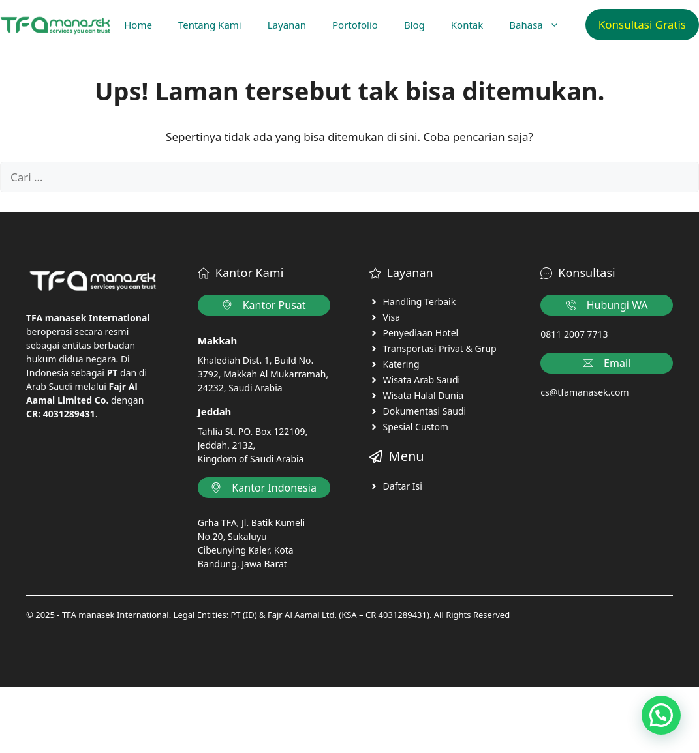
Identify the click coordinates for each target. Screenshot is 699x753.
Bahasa (540, 24)
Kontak (467, 24)
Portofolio (355, 24)
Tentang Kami (209, 24)
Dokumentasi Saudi (425, 411)
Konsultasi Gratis (642, 24)
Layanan (287, 24)
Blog (414, 24)
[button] (661, 715)
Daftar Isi (402, 486)
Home (138, 24)
